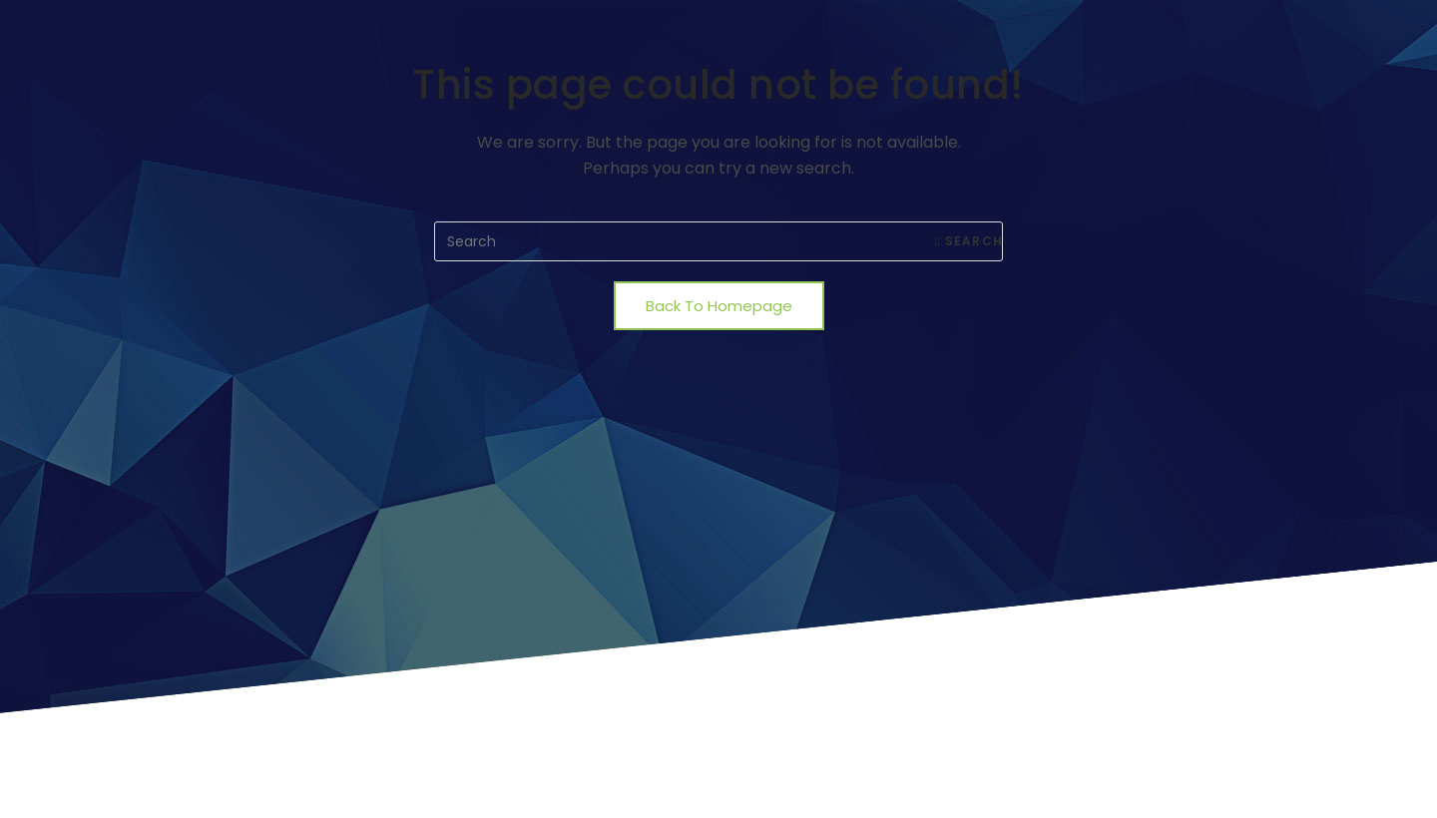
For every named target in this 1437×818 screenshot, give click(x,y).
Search (969, 240)
